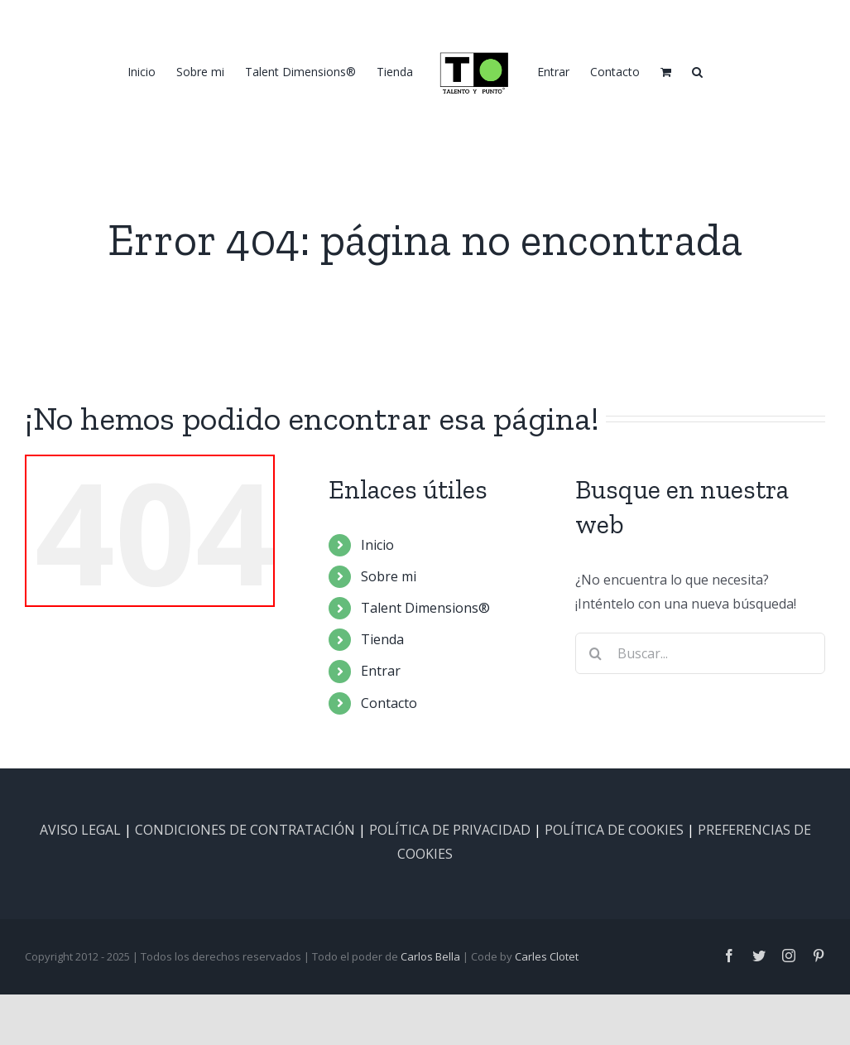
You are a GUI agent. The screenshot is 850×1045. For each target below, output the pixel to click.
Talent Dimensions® (425, 608)
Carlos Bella (430, 956)
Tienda (382, 639)
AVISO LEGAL (80, 830)
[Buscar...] (700, 653)
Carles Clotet (547, 956)
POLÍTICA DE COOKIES (614, 830)
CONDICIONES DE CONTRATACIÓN (245, 830)
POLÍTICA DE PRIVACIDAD (450, 830)
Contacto (389, 703)
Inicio (377, 545)
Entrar (381, 671)
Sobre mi (388, 576)
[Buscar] (596, 653)
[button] (697, 71)
